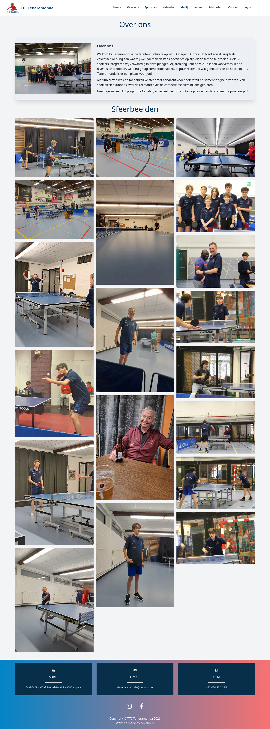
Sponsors (151, 7)
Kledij (184, 7)
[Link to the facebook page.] (141, 706)
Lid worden (215, 7)
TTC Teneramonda (30, 7)
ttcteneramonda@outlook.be (135, 687)
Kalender (168, 7)
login (247, 7)
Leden (198, 7)
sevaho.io (147, 723)
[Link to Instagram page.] (129, 706)
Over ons (133, 7)
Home (117, 7)
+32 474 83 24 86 (216, 687)
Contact (233, 7)
